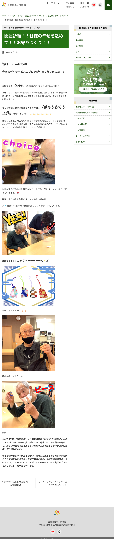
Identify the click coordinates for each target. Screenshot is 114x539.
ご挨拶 (78, 34)
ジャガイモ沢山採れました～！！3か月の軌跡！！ (16, 483)
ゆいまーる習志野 (83, 135)
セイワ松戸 (80, 141)
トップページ (53, 3)
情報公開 (84, 3)
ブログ (12, 15)
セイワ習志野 (81, 124)
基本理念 (79, 40)
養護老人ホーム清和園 (85, 106)
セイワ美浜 (80, 130)
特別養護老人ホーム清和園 (87, 112)
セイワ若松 (80, 118)
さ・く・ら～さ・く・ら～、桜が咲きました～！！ (52, 483)
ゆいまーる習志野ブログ (27, 15)
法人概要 (79, 45)
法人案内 (70, 3)
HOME (4, 15)
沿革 (77, 51)
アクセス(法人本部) (84, 57)
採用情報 (84, 6)
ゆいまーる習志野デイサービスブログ (53, 15)
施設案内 (70, 6)
